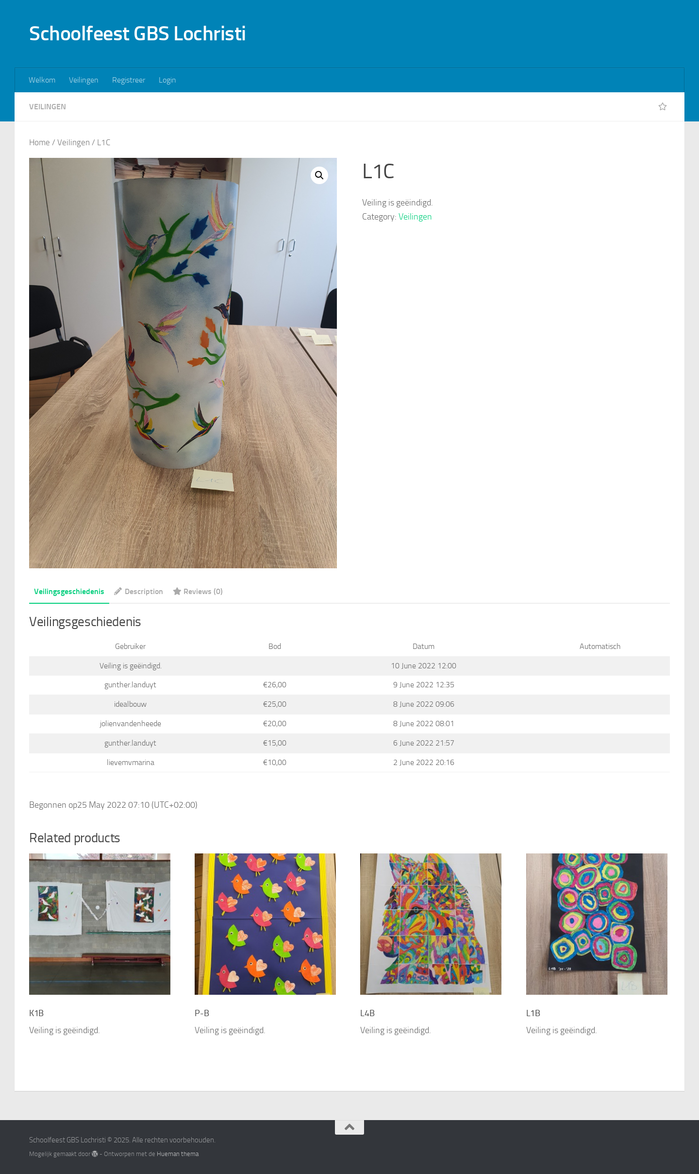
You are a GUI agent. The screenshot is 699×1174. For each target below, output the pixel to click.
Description (138, 591)
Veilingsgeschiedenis (69, 591)
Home (39, 142)
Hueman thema (178, 1153)
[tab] (69, 595)
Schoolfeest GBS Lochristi (137, 33)
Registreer (128, 80)
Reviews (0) (198, 591)
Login (167, 80)
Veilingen (84, 80)
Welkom (42, 80)
